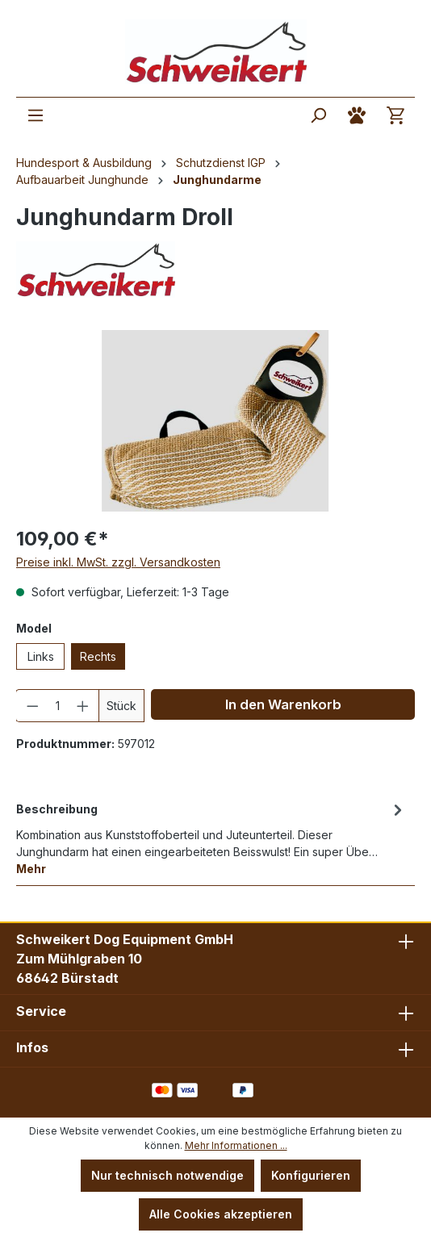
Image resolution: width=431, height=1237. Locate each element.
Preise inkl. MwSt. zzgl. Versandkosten (118, 562)
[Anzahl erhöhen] (83, 705)
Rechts (98, 656)
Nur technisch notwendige (167, 1175)
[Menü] (35, 115)
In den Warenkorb (283, 704)
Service (41, 1011)
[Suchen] (318, 115)
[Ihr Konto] (356, 115)
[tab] (211, 837)
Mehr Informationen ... (236, 1145)
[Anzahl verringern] (32, 705)
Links (40, 656)
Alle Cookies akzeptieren (220, 1214)
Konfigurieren (310, 1175)
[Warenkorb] (395, 115)
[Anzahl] (57, 705)
